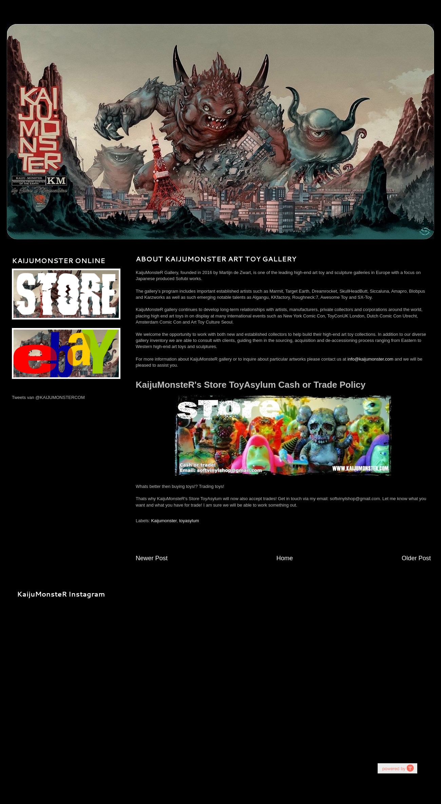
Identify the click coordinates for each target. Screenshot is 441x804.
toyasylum (189, 520)
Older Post (416, 558)
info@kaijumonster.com (370, 359)
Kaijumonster (164, 520)
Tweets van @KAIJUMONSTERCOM (48, 397)
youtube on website (397, 768)
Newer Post (152, 558)
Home (284, 558)
